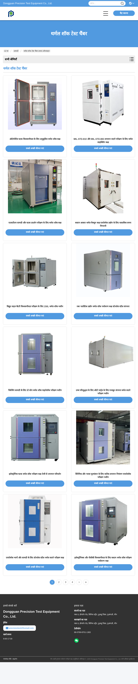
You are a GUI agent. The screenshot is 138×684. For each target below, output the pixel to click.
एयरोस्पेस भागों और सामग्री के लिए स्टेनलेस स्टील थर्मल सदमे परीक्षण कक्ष (35, 579)
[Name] (122, 3)
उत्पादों (16, 51)
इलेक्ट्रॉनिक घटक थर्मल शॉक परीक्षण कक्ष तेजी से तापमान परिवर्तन (35, 491)
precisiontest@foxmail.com (19, 649)
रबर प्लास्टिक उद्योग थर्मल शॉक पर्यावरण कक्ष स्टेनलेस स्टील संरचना (103, 317)
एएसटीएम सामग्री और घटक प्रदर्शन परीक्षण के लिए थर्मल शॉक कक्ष (34, 229)
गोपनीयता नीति (7, 681)
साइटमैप (15, 681)
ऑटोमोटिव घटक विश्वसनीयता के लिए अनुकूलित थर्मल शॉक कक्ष (35, 142)
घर (6, 51)
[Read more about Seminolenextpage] (79, 604)
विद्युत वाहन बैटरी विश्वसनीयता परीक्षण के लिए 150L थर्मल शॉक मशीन (35, 317)
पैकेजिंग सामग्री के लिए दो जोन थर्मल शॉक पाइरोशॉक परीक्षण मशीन (35, 404)
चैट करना (124, 13)
